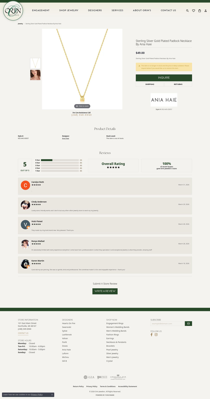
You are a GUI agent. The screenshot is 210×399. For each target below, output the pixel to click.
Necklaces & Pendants (116, 342)
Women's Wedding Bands (117, 327)
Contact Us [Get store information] (23, 333)
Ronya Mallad (37, 241)
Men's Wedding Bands (116, 331)
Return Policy (78, 386)
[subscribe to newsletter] (188, 323)
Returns (178, 84)
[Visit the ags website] (118, 377)
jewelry (20, 24)
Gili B (64, 361)
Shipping (149, 84)
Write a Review (105, 291)
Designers (95, 11)
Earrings (110, 338)
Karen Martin (37, 260)
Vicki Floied (36, 221)
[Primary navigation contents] (104, 11)
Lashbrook (67, 334)
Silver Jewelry (112, 353)
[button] (187, 10)
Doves (65, 346)
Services (117, 11)
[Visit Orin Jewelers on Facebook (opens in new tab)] (152, 334)
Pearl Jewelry (112, 349)
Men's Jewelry (112, 357)
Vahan (65, 338)
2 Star (37, 168)
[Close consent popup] (52, 395)
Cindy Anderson (39, 201)
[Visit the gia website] (89, 377)
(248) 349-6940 (81, 115)
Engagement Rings (114, 323)
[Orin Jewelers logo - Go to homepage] (13, 10)
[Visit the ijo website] (102, 377)
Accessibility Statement (127, 386)
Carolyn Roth (37, 182)
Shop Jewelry (68, 11)
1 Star (37, 171)
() (81, 160)
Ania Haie (65, 138)
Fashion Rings (112, 334)
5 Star (37, 160)
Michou (65, 357)
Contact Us (168, 11)
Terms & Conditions (108, 386)
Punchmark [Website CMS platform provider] (109, 395)
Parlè (64, 342)
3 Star (37, 165)
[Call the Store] (24, 329)
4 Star (37, 163)
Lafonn (65, 353)
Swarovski (66, 327)
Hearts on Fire (68, 323)
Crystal (109, 361)
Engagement (41, 11)
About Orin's (142, 11)
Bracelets (110, 346)
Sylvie (64, 331)
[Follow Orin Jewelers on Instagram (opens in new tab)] (156, 334)
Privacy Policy (91, 386)
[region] (82, 69)
